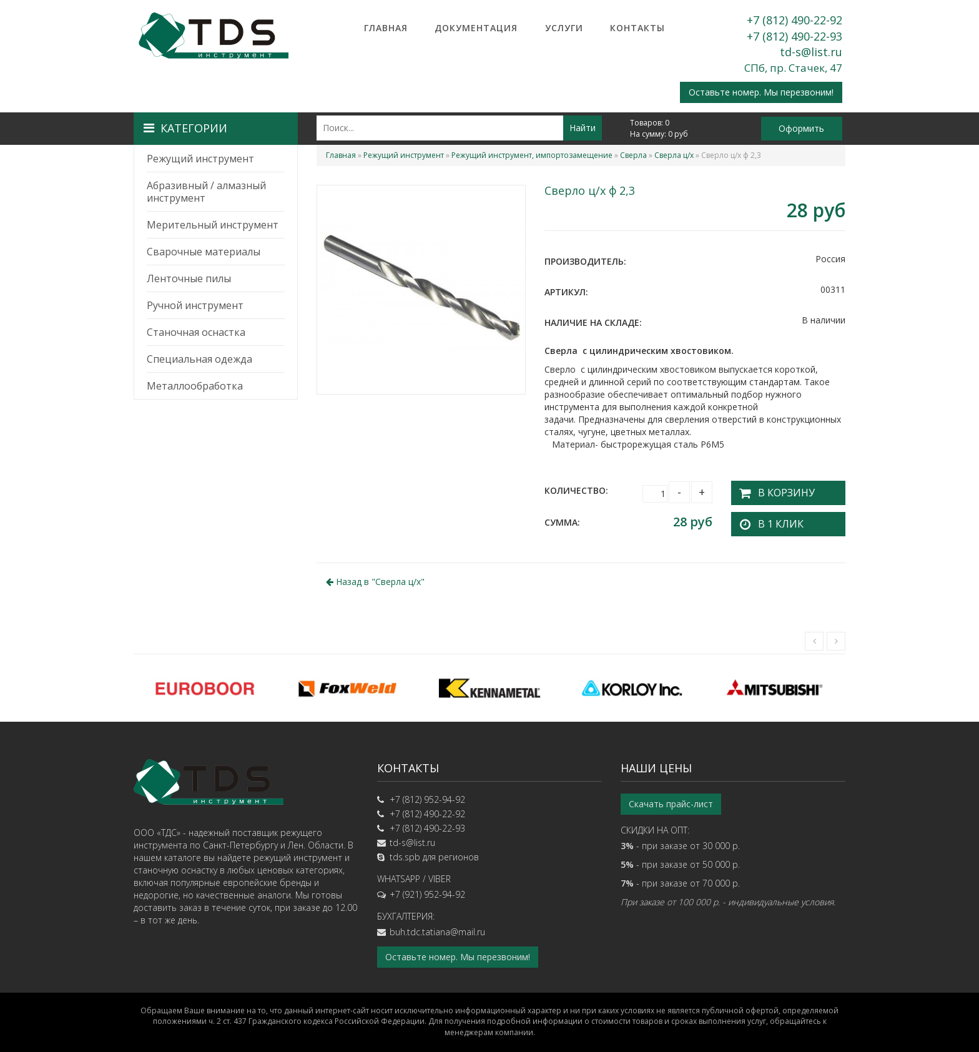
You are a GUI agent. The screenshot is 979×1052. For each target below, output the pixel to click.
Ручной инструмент (195, 305)
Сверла (633, 155)
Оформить (801, 128)
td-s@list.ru (811, 51)
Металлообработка (195, 386)
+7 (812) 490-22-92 (794, 19)
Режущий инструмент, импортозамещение (531, 155)
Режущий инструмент (200, 158)
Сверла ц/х (674, 155)
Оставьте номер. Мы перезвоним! (761, 92)
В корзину (779, 490)
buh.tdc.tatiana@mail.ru (437, 928)
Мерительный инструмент (212, 225)
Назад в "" (375, 577)
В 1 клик (774, 519)
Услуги (564, 28)
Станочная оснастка (196, 332)
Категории (185, 127)
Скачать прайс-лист (671, 800)
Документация (476, 28)
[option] (205, 684)
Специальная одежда (199, 359)
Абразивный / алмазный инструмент (206, 192)
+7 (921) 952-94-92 (427, 891)
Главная (386, 28)
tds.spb (405, 853)
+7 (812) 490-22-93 (794, 36)
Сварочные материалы (203, 251)
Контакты (637, 28)
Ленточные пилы (189, 278)
